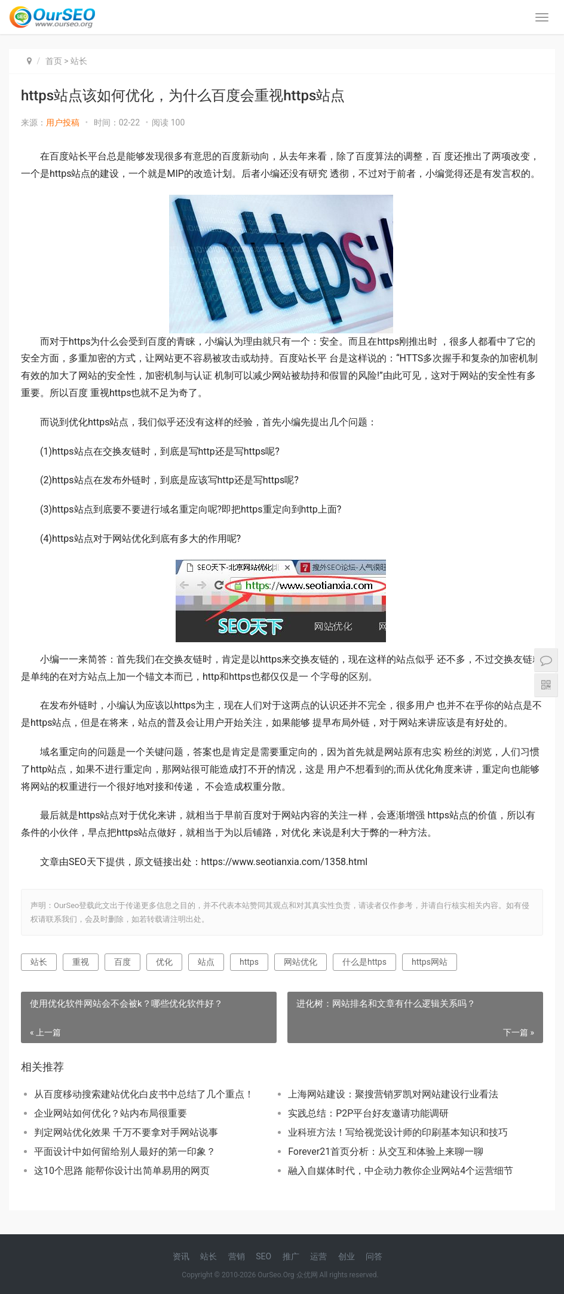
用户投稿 (62, 122)
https (249, 962)
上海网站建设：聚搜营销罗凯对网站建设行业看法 (393, 1094)
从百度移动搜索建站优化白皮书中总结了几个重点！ (144, 1094)
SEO (263, 1256)
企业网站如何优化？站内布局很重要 (110, 1113)
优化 (164, 962)
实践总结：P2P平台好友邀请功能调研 (368, 1113)
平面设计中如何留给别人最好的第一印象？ (125, 1151)
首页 (53, 61)
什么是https (364, 962)
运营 (318, 1256)
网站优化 (300, 962)
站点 (206, 962)
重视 (80, 962)
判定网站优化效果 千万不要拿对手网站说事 (126, 1132)
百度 (122, 962)
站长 (78, 61)
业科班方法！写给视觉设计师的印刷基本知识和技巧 (398, 1132)
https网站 (429, 962)
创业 (346, 1256)
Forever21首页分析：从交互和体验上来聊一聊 (385, 1151)
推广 (291, 1256)
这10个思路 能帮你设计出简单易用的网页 (122, 1170)
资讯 (181, 1256)
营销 (236, 1256)
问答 (374, 1256)
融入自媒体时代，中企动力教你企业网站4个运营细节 (400, 1170)
